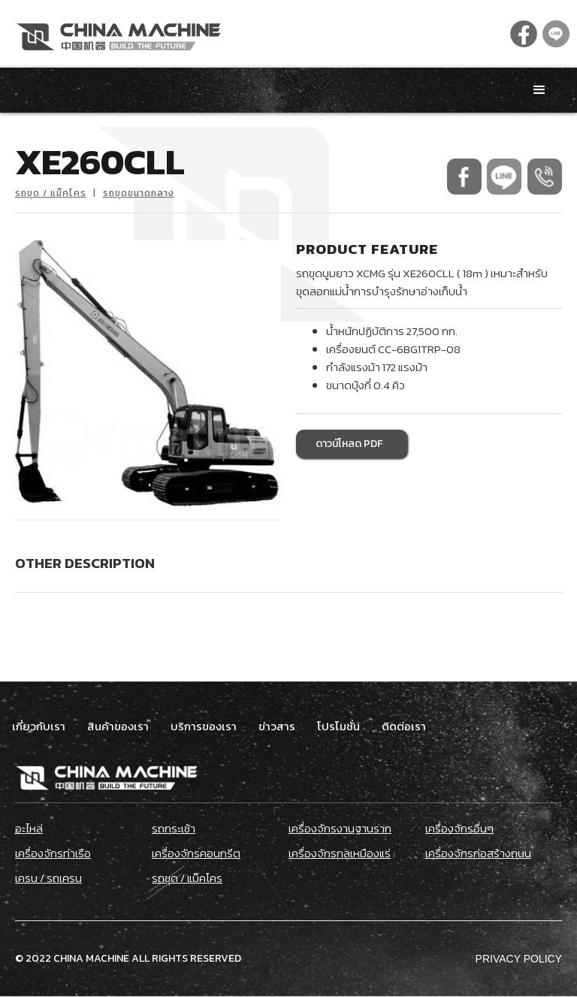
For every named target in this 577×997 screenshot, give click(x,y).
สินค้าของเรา (118, 726)
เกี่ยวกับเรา (38, 726)
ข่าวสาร (276, 726)
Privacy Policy (519, 959)
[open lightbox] (148, 373)
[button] (539, 90)
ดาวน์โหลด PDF (349, 444)
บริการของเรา (204, 726)
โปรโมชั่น (338, 726)
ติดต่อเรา (404, 726)
